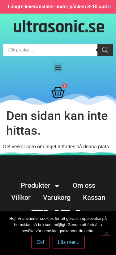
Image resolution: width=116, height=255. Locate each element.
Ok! (40, 242)
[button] (58, 67)
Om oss (84, 185)
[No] (106, 233)
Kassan (94, 197)
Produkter (40, 185)
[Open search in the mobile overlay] (58, 50)
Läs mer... (68, 242)
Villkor (21, 197)
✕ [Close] (109, 7)
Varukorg (57, 197)
